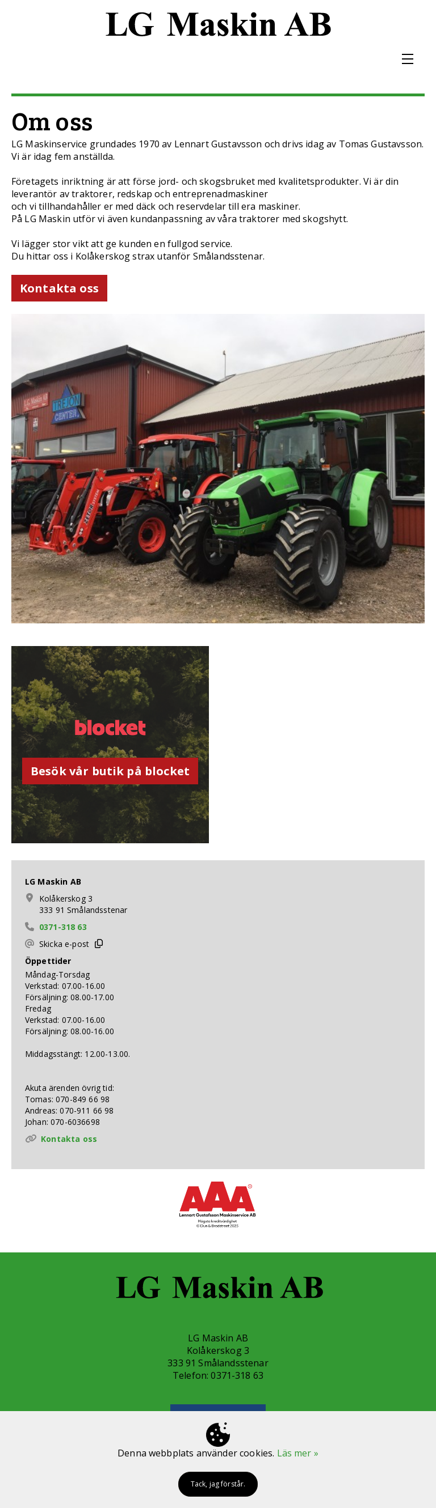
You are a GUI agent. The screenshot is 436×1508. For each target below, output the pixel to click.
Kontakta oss (69, 1138)
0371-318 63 (63, 926)
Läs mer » (297, 1453)
